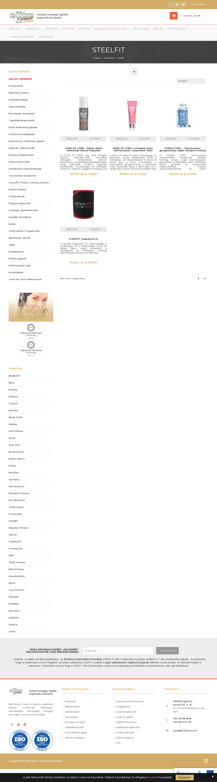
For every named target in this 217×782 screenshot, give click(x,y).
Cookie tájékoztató (124, 726)
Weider (13, 417)
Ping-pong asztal (19, 197)
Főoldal (13, 29)
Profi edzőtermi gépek (23, 121)
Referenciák (155, 29)
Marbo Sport (17, 452)
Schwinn (14, 611)
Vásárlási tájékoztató (125, 705)
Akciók (140, 29)
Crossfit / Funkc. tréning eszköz (29, 176)
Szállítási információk (125, 715)
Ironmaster (16, 542)
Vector (13, 528)
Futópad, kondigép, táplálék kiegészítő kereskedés (52, 16)
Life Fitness (16, 424)
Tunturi (13, 397)
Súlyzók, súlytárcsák (21, 141)
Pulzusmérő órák (19, 155)
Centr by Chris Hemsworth (25, 273)
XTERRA (14, 597)
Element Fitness (19, 486)
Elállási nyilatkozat (124, 731)
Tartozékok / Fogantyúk (24, 224)
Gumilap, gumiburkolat (23, 204)
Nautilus (14, 466)
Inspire (13, 618)
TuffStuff (15, 535)
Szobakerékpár (18, 93)
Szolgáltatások (122, 700)
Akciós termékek (20, 72)
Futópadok (16, 79)
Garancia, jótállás (123, 710)
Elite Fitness (16, 562)
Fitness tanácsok (178, 29)
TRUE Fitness (17, 556)
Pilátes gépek (17, 252)
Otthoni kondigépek (22, 128)
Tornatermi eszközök (22, 169)
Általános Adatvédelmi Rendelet (83, 652)
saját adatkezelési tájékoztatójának (127, 655)
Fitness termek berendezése (129, 695)
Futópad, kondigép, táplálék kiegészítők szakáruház (43, 686)
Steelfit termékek (20, 210)
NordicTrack (16, 445)
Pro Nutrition (17, 493)
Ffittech (14, 590)
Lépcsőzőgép (17, 100)
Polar (12, 431)
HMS (11, 549)
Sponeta (14, 473)
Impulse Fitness (19, 521)
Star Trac (14, 438)
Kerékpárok (16, 245)
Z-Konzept (15, 507)
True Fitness (16, 583)
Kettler (13, 383)
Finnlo (12, 459)
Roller (12, 217)
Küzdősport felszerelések (25, 162)
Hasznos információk (99, 29)
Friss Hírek (125, 29)
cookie (152, 777)
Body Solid (15, 410)
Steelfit (120, 51)
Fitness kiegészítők (21, 148)
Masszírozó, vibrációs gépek (26, 134)
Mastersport (16, 480)
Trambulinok (17, 190)
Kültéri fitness (17, 183)
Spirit (12, 576)
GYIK (117, 736)
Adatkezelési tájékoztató (127, 720)
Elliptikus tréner (19, 86)
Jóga (12, 238)
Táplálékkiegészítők (21, 114)
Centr (12, 625)
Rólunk (61, 29)
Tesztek (47, 29)
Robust (13, 390)
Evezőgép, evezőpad (22, 107)
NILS (11, 376)
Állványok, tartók (19, 231)
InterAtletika (17, 569)
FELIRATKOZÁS (167, 644)
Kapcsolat (199, 29)
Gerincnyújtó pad (19, 259)
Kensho (13, 404)
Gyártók (76, 29)
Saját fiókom (199, 4)
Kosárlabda (16, 266)
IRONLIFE (14, 369)
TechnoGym (16, 500)
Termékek (30, 29)
